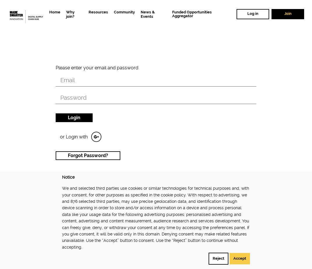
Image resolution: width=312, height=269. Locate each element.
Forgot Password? (88, 155)
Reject (218, 258)
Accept (239, 258)
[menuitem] (54, 12)
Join (288, 13)
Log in (252, 13)
